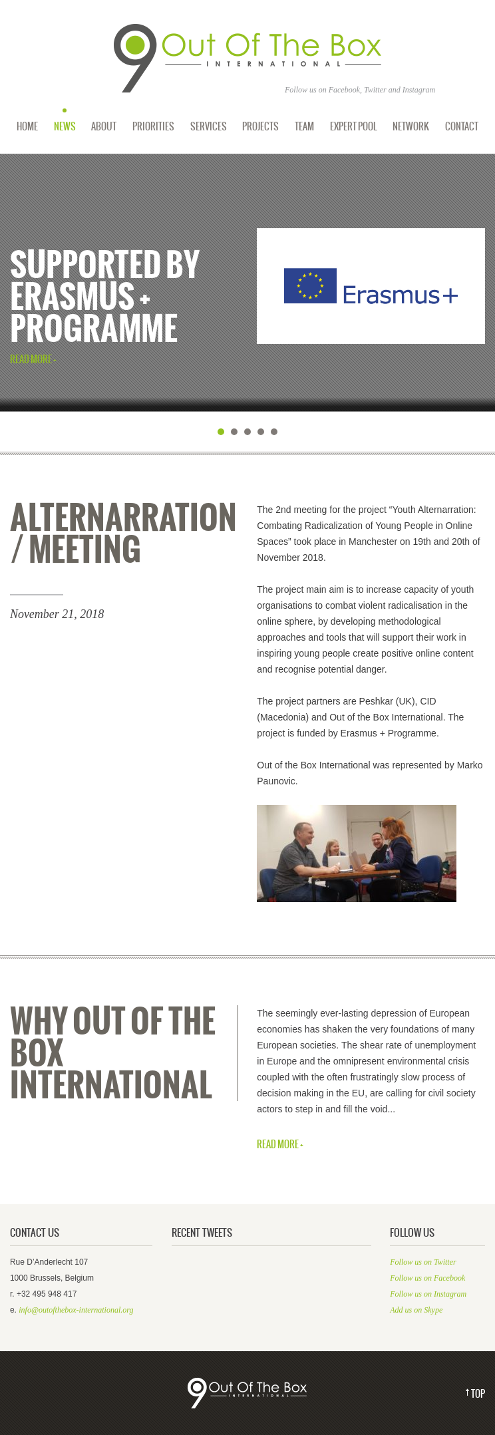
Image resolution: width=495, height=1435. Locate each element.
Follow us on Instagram (428, 1294)
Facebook (344, 89)
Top (478, 1394)
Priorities (153, 126)
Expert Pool (353, 126)
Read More (31, 360)
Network (411, 126)
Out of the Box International (247, 58)
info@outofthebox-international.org (76, 1310)
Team (304, 126)
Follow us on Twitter (423, 1262)
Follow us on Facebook (427, 1278)
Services (208, 126)
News (65, 126)
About (103, 126)
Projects (260, 126)
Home (27, 126)
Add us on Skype (416, 1310)
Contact (461, 126)
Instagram (419, 89)
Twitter (375, 89)
